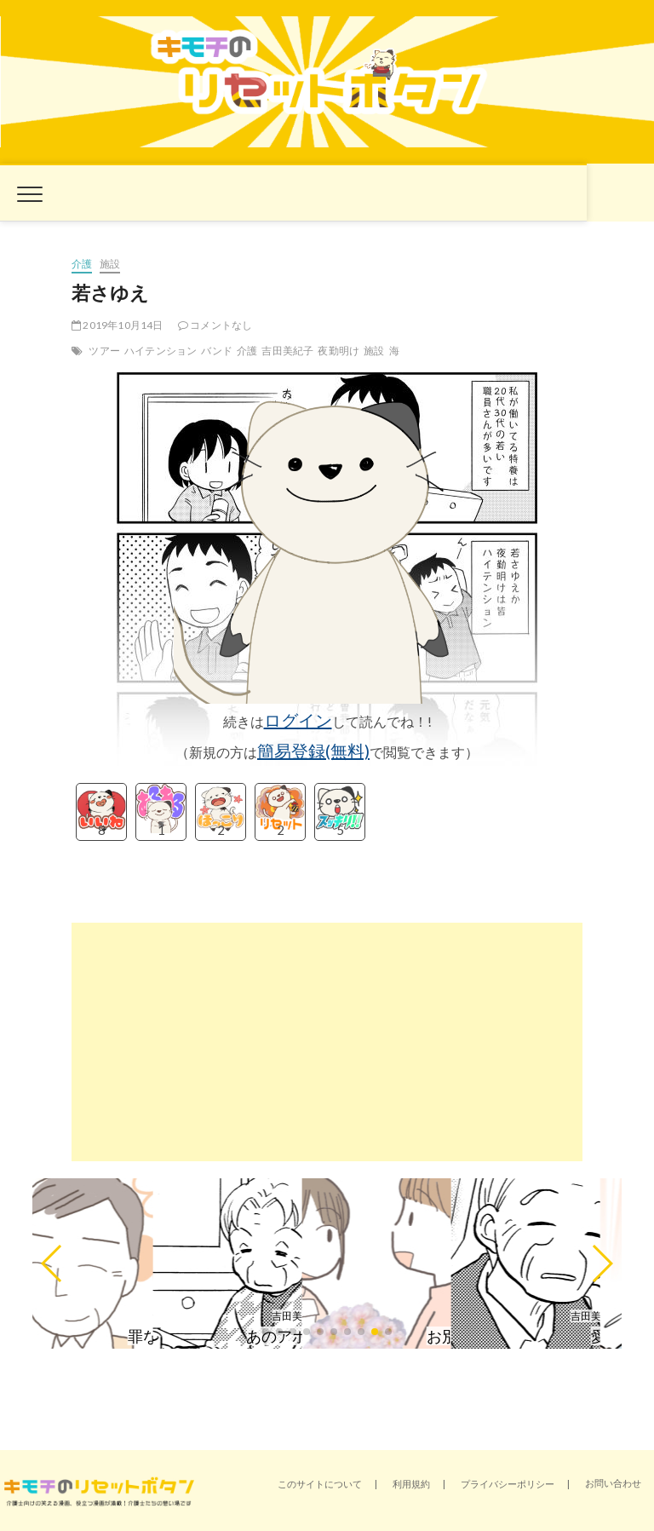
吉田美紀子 (287, 350)
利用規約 (411, 1483)
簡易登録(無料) (313, 750)
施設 (110, 263)
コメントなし (215, 325)
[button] (52, 1263)
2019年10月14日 (118, 325)
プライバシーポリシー (507, 1483)
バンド (216, 350)
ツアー (104, 350)
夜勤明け (338, 350)
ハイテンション (160, 350)
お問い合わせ (613, 1482)
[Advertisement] (327, 1042)
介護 (82, 263)
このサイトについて (320, 1483)
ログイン (298, 720)
